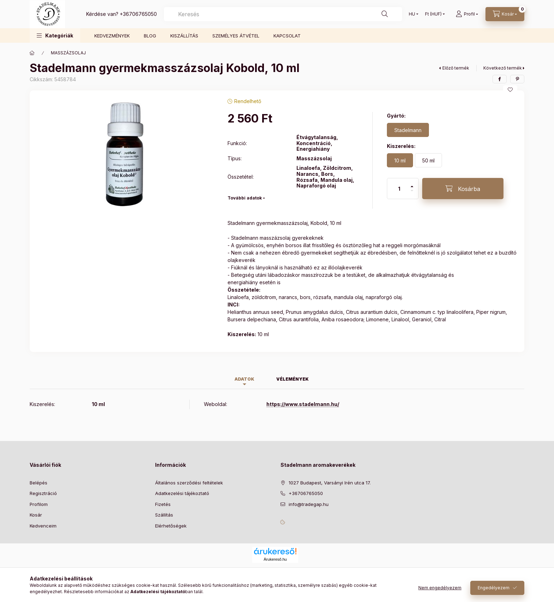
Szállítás (164, 515)
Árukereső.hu (275, 559)
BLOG (150, 35)
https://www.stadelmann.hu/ (302, 404)
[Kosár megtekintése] (504, 14)
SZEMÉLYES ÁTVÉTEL (235, 35)
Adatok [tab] (244, 379)
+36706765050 (138, 14)
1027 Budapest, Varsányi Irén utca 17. (330, 482)
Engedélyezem (493, 587)
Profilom (39, 504)
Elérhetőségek (171, 526)
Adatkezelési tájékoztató (182, 493)
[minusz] (412, 194)
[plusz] (412, 183)
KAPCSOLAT (287, 35)
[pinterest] (517, 79)
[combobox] (283, 14)
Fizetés (163, 504)
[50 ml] (428, 160)
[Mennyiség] (399, 188)
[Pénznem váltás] (433, 14)
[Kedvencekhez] (510, 89)
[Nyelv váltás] (412, 14)
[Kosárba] (462, 188)
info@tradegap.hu (309, 504)
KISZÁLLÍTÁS (184, 35)
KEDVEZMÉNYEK (112, 35)
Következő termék (502, 68)
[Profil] (466, 14)
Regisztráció (43, 493)
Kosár (36, 515)
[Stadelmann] (408, 130)
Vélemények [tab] (292, 379)
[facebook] (500, 79)
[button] (55, 35)
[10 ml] (400, 160)
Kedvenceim (43, 526)
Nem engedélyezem (439, 587)
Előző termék (455, 68)
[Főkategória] (32, 53)
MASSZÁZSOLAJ (68, 52)
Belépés (38, 482)
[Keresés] (385, 14)
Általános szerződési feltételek (189, 482)
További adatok (245, 198)
